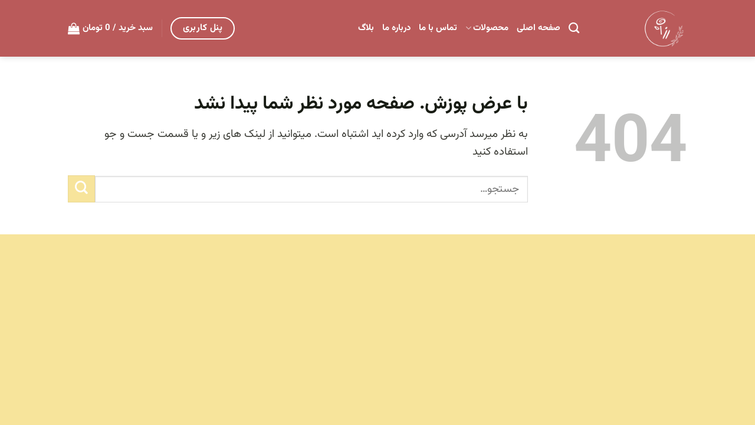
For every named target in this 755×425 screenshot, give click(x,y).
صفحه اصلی (538, 28)
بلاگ (366, 28)
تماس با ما (438, 28)
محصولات (486, 28)
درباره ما (396, 28)
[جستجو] (574, 28)
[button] (110, 28)
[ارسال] (81, 188)
